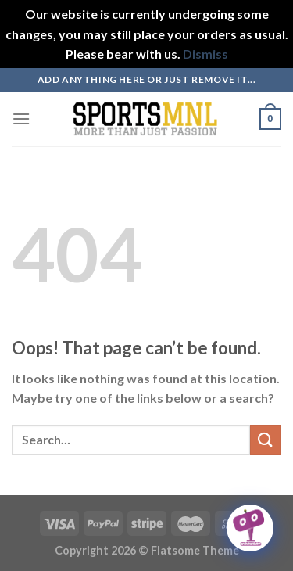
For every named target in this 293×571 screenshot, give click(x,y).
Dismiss (205, 53)
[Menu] (21, 118)
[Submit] (265, 440)
